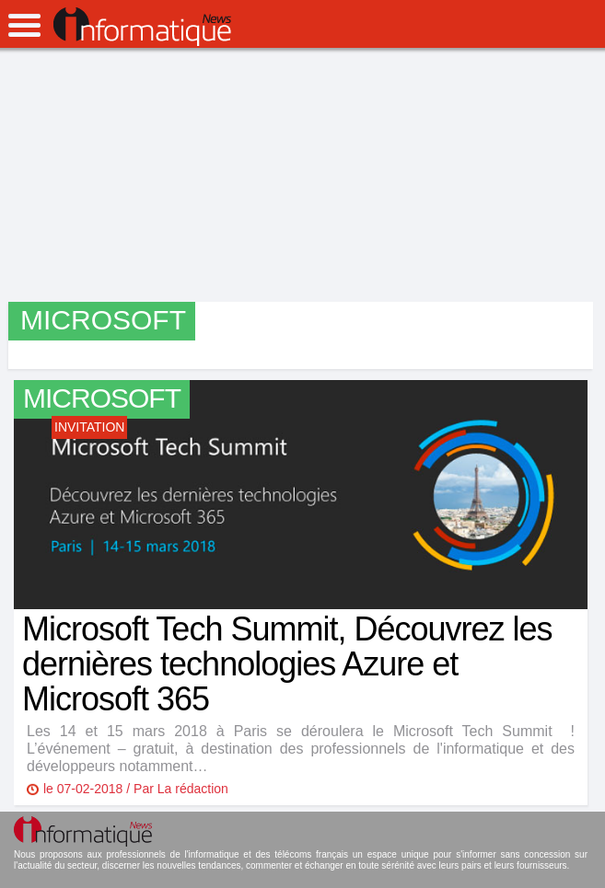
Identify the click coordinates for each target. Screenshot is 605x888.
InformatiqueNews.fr (142, 26)
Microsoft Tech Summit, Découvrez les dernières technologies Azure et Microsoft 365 (287, 664)
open (24, 25)
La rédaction (192, 788)
